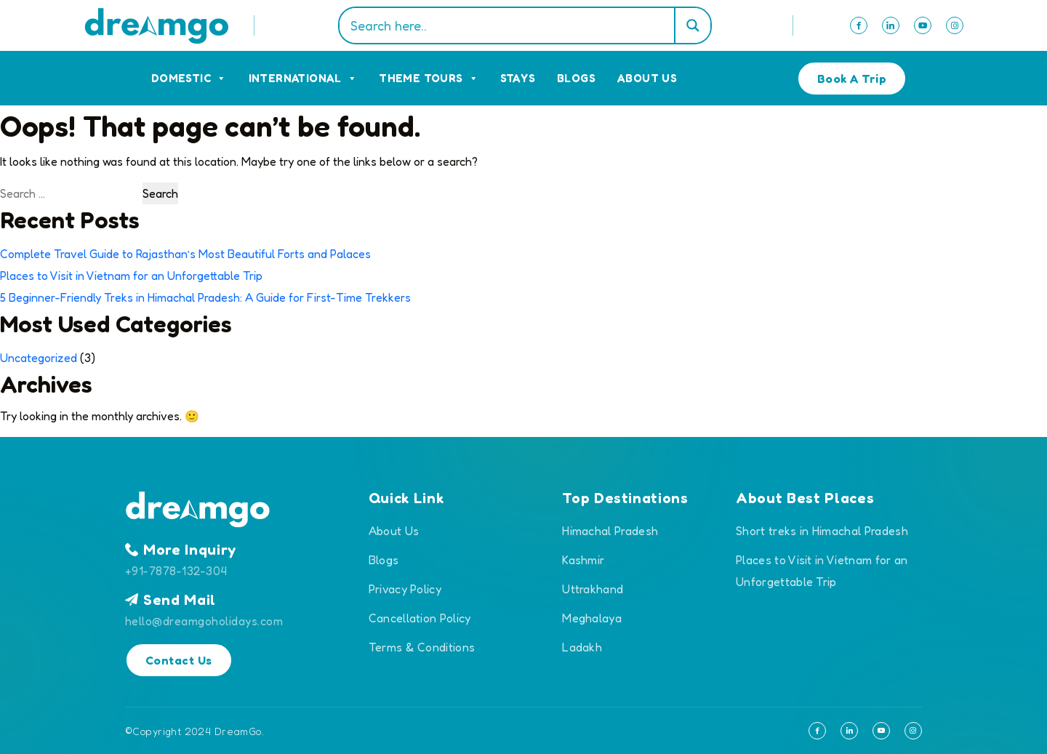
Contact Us (178, 660)
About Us (647, 78)
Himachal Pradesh (610, 531)
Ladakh (582, 647)
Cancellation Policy (420, 618)
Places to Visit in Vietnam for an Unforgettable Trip (131, 275)
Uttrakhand (592, 589)
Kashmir (583, 560)
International (303, 78)
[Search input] (510, 25)
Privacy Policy (405, 589)
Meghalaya (592, 618)
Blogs (576, 78)
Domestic (189, 78)
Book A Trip (851, 78)
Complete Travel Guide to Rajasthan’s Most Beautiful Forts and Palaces (185, 253)
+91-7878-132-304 (176, 571)
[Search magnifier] (692, 25)
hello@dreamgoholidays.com (204, 621)
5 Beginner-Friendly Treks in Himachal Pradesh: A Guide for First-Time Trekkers (205, 297)
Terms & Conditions (422, 647)
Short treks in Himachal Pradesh (822, 531)
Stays (517, 78)
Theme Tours (428, 78)
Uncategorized (38, 357)
